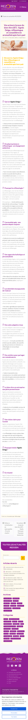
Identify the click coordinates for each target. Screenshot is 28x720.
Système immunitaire (15, 638)
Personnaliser (14, 712)
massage (6, 633)
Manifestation (21, 631)
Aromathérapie (10, 516)
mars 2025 (13, 605)
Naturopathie (20, 633)
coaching (20, 621)
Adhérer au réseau (13, 679)
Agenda (5, 619)
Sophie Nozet (22, 37)
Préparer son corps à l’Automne (12, 73)
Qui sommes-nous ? (13, 676)
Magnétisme (13, 631)
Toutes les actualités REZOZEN (11, 16)
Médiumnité (12, 633)
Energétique (19, 626)
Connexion (22, 1)
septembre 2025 (7, 600)
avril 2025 (6, 605)
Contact (14, 1)
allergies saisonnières (14, 619)
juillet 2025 (6, 603)
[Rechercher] (23, 558)
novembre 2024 (16, 608)
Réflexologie (17, 516)
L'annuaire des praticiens (14, 672)
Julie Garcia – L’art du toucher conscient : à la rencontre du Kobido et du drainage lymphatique (14, 573)
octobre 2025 (16, 598)
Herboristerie (15, 628)
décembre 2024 (7, 608)
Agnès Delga (15, 102)
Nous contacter (12, 681)
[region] (14, 707)
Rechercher (6, 555)
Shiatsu (22, 636)
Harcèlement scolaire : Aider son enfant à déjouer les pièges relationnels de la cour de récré (13, 579)
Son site (4, 502)
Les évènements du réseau (15, 674)
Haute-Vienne (7, 628)
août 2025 (15, 600)
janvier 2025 (20, 605)
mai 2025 (19, 603)
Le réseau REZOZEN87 (14, 677)
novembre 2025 (7, 598)
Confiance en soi (7, 623)
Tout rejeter (14, 716)
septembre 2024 (7, 610)
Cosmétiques (16, 623)
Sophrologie (6, 638)
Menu (22, 7)
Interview (6, 631)
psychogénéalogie (7, 636)
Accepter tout (14, 708)
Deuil (22, 623)
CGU (9, 683)
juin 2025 (13, 603)
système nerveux (8, 641)
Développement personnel (9, 626)
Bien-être (15, 621)
